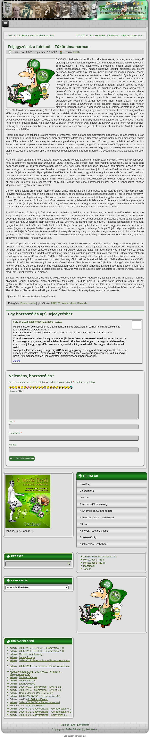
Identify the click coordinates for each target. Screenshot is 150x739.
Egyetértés (83, 724)
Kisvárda (82, 303)
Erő (73, 724)
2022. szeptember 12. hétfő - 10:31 (42, 321)
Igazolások (89, 565)
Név (12, 421)
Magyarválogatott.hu (21, 671)
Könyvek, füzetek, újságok (94, 530)
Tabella (87, 569)
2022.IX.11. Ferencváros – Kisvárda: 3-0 (31, 35)
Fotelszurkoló (28, 303)
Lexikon (84, 497)
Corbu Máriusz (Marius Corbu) (36, 693)
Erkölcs (65, 724)
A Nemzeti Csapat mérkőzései (97, 517)
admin (13, 647)
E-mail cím (15, 433)
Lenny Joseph (27, 657)
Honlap (12, 444)
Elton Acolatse (27, 683)
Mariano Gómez (28, 677)
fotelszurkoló (69, 303)
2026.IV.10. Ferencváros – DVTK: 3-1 (40, 686)
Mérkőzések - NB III (94, 562)
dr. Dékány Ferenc (38, 699)
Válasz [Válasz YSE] (17, 361)
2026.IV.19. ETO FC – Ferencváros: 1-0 (41, 647)
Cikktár (84, 524)
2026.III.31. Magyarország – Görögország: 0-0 (45, 708)
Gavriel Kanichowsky (31, 654)
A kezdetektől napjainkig (93, 504)
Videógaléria (87, 490)
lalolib (76, 52)
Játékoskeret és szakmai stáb (99, 556)
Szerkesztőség (88, 537)
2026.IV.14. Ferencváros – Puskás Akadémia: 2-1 (40, 661)
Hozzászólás (16, 391)
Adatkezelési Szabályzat (93, 544)
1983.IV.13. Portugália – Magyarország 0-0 (36, 673)
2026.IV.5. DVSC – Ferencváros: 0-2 (39, 696)
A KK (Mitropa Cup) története (96, 510)
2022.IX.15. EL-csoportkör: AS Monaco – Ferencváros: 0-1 (109, 35)
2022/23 (55, 303)
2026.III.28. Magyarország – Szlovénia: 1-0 (43, 714)
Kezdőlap (85, 484)
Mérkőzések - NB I (93, 559)
